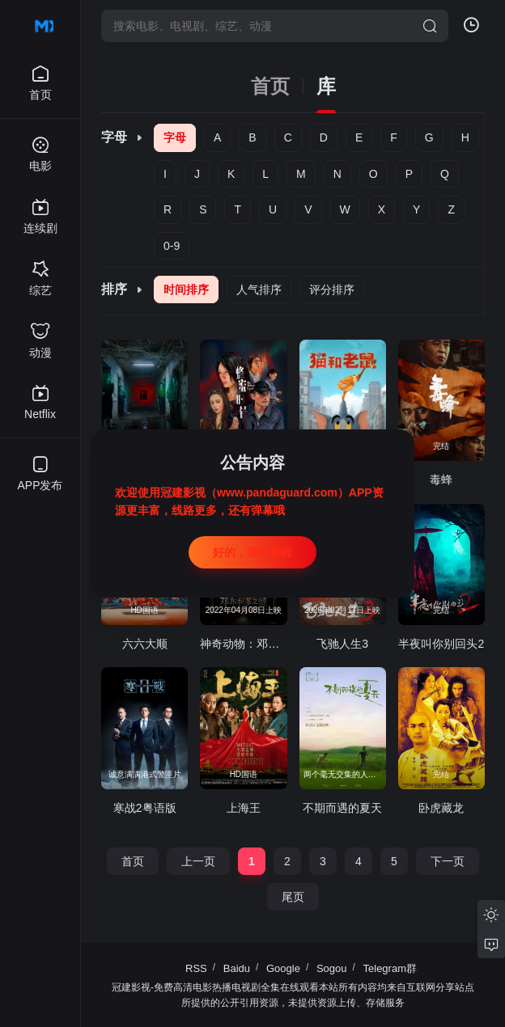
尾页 (293, 896)
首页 (270, 86)
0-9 (171, 245)
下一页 (448, 861)
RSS (196, 968)
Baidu (236, 968)
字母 (174, 137)
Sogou (331, 968)
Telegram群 (390, 968)
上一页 (198, 861)
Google (283, 968)
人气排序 (259, 289)
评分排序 (331, 289)
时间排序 (186, 289)
